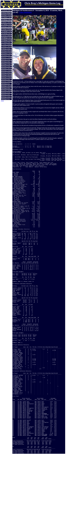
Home (2, 100)
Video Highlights (25, 12)
